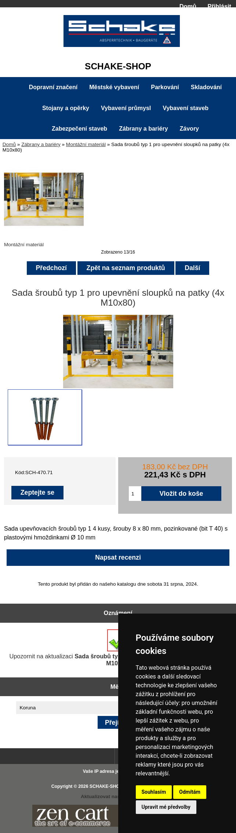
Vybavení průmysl (126, 108)
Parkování (165, 87)
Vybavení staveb (185, 108)
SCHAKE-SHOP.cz (109, 786)
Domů (187, 6)
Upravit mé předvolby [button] (166, 807)
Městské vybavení (114, 87)
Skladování (206, 87)
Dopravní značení (53, 87)
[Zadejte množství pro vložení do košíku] (135, 493)
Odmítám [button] (189, 792)
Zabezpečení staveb (79, 129)
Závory (189, 129)
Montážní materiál (86, 144)
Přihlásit (219, 6)
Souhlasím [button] (154, 792)
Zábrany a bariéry (41, 144)
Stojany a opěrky (65, 108)
